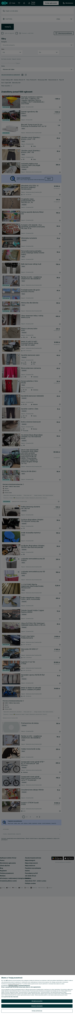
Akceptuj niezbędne (37, 1006)
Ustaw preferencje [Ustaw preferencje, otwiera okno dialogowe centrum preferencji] (37, 1010)
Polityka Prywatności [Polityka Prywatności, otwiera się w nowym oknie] (24, 985)
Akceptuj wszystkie (37, 1001)
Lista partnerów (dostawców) (9, 996)
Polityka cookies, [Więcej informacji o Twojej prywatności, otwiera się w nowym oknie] (13, 985)
